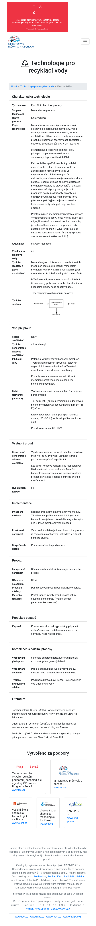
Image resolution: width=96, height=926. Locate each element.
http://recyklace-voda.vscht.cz (48, 909)
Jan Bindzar (39, 876)
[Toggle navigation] (85, 41)
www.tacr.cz (18, 789)
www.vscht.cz (19, 822)
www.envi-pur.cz (72, 916)
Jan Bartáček (54, 876)
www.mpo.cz (61, 787)
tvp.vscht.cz (46, 823)
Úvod (14, 86)
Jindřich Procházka (73, 876)
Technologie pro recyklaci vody (37, 86)
